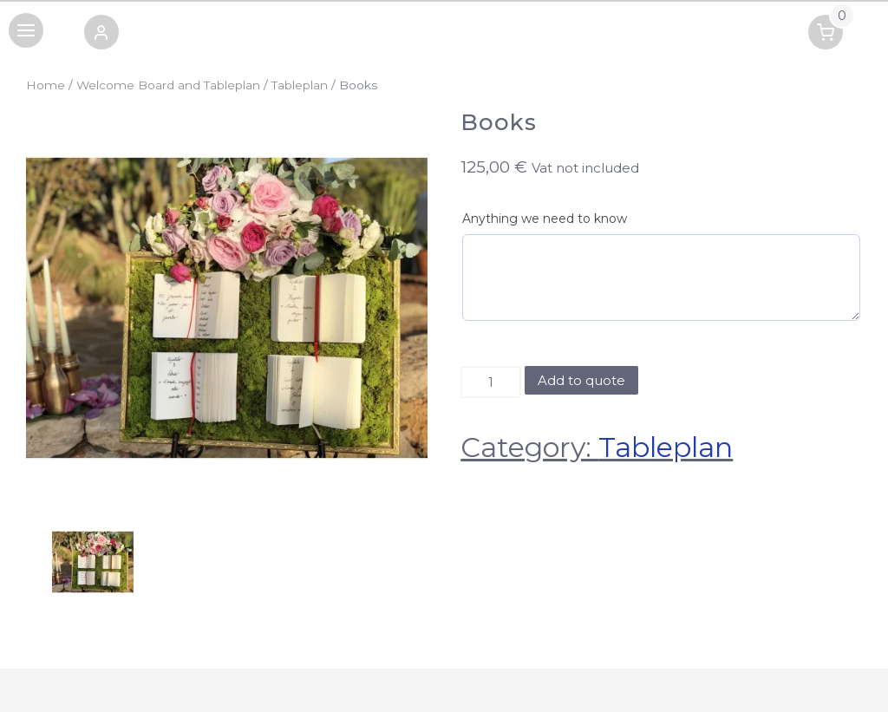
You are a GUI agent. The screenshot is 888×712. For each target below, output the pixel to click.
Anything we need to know (544, 218)
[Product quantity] (490, 382)
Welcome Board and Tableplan (168, 85)
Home (45, 85)
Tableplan (299, 85)
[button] (101, 35)
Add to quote (581, 380)
